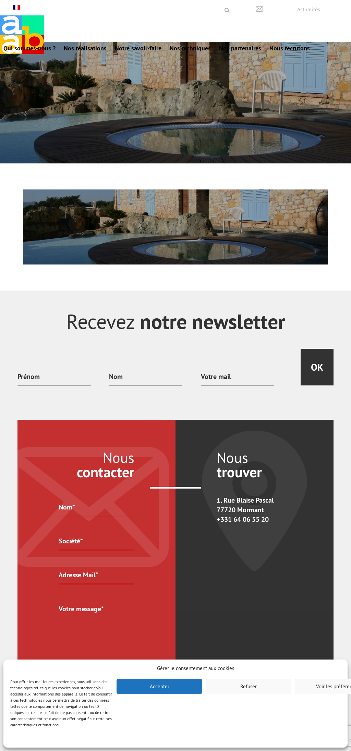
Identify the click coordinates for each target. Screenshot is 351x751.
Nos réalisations (85, 48)
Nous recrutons (289, 48)
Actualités (308, 9)
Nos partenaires (240, 48)
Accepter (159, 686)
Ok (317, 367)
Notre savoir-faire (138, 48)
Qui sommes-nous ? (29, 48)
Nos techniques (190, 48)
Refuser (248, 686)
